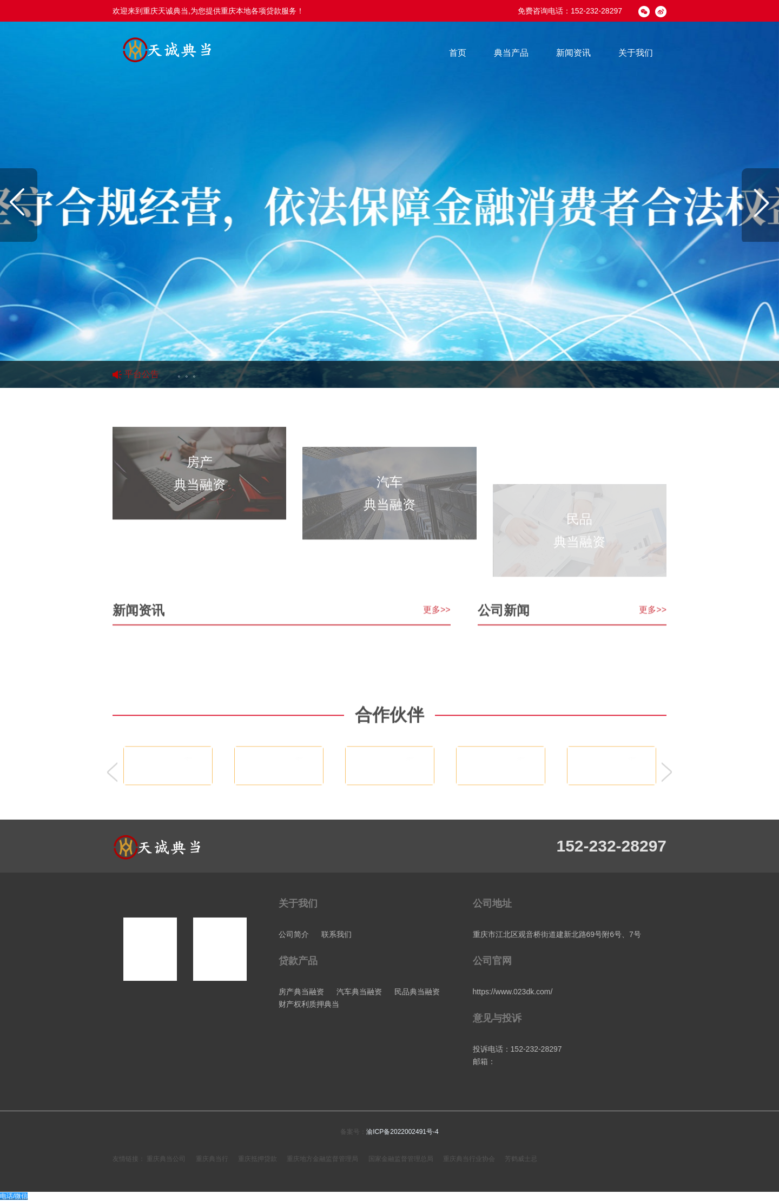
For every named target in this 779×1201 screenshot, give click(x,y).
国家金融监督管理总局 (400, 1159)
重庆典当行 (212, 1159)
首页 (457, 52)
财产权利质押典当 (309, 1004)
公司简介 (294, 934)
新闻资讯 (573, 52)
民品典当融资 (417, 991)
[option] (389, 205)
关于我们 (635, 52)
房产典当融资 (301, 991)
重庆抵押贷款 (257, 1159)
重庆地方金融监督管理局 (322, 1159)
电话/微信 (14, 1196)
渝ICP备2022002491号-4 (402, 1132)
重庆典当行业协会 (469, 1159)
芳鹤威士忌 (521, 1159)
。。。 (188, 374)
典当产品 (511, 52)
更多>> (437, 668)
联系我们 (336, 934)
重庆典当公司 (166, 1159)
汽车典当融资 (359, 991)
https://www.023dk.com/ (513, 991)
